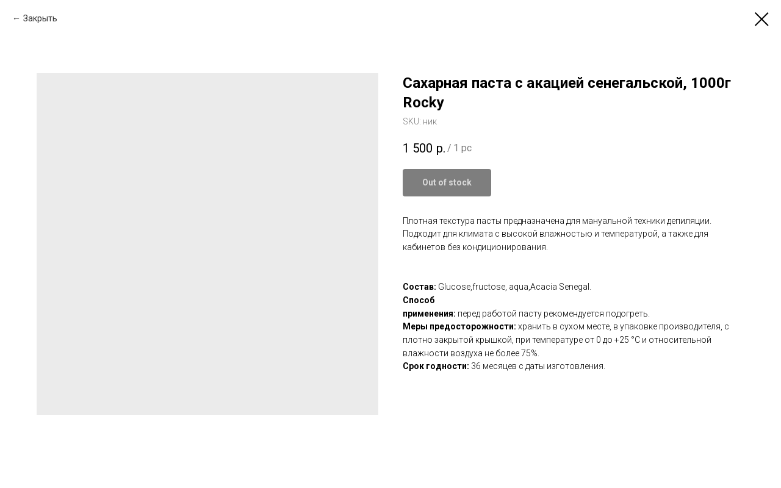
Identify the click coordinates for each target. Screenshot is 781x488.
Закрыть (40, 18)
